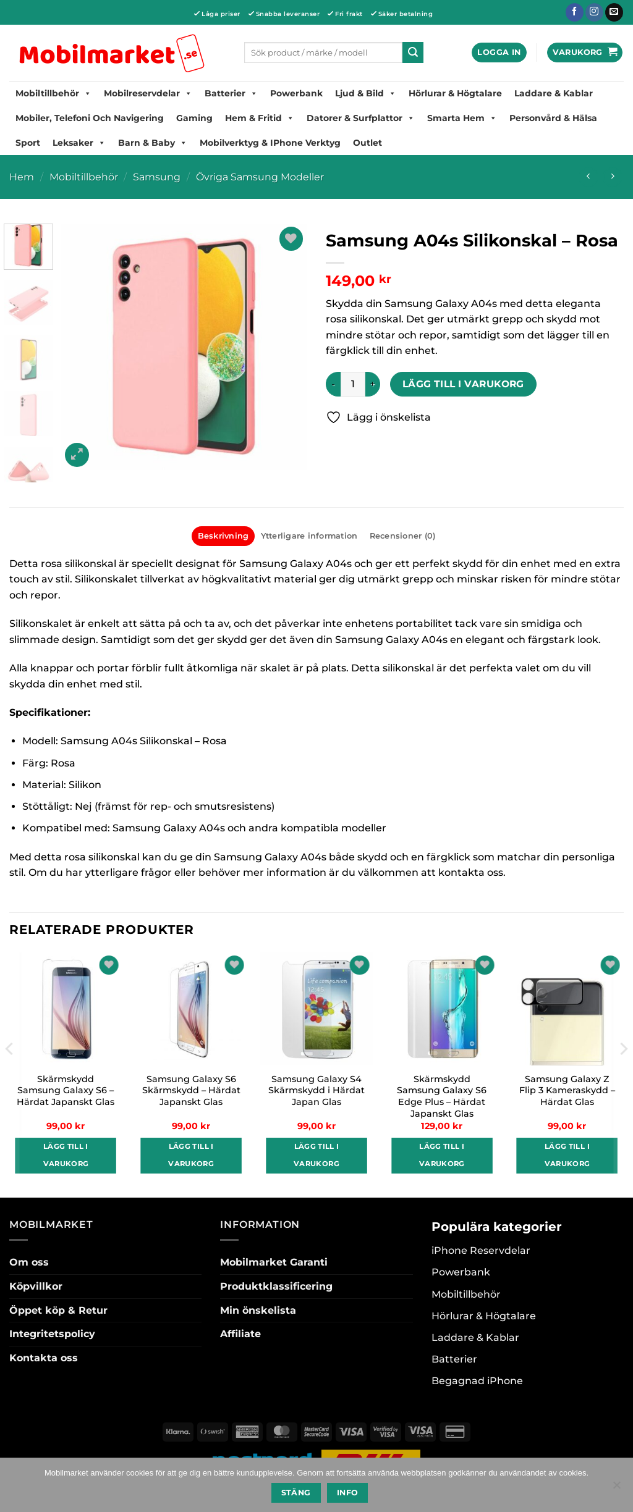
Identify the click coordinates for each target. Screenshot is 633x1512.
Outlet (367, 142)
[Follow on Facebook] (575, 12)
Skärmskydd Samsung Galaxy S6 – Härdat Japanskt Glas (65, 1090)
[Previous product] (612, 177)
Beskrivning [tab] (223, 535)
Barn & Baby (152, 142)
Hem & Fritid (259, 118)
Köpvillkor (35, 1286)
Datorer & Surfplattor (361, 118)
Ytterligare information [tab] (309, 535)
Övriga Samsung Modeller (260, 177)
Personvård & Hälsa (553, 118)
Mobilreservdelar (148, 93)
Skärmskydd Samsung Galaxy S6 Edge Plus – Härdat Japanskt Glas (441, 1096)
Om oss (29, 1262)
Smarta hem (462, 118)
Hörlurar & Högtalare (455, 93)
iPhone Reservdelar (480, 1250)
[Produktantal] (353, 384)
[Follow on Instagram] (594, 12)
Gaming (194, 118)
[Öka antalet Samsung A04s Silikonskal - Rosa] (372, 384)
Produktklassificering (276, 1286)
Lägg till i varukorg (463, 384)
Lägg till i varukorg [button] (66, 1155)
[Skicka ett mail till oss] (614, 12)
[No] (616, 1488)
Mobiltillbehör (53, 93)
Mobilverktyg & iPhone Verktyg (270, 142)
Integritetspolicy (52, 1334)
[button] (499, 53)
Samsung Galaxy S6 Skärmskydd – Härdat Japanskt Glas (191, 1090)
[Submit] (412, 52)
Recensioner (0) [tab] (403, 535)
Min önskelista (258, 1310)
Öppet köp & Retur (58, 1310)
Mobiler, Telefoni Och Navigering (89, 118)
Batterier (231, 93)
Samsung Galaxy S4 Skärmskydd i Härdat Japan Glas (316, 1090)
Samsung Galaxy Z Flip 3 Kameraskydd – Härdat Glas (567, 1090)
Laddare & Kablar (553, 93)
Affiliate (240, 1334)
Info (348, 1492)
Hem (21, 177)
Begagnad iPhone (477, 1381)
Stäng (296, 1492)
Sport (27, 142)
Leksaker (79, 142)
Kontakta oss (43, 1358)
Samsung (157, 177)
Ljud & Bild (365, 93)
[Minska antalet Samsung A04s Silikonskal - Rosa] (333, 384)
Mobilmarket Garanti (274, 1262)
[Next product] (588, 177)
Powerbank (296, 93)
